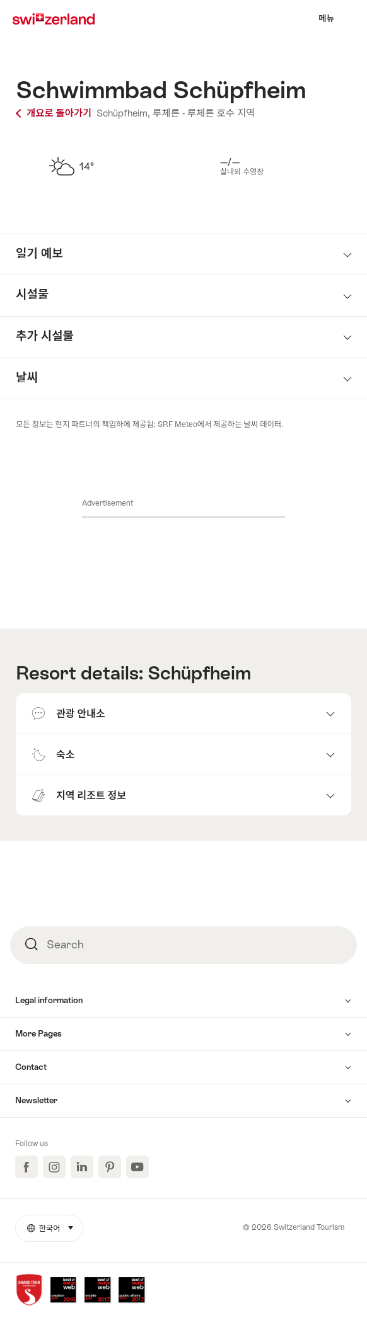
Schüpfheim (199, 673)
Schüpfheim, (123, 113)
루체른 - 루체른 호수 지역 (204, 113)
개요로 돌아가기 (55, 113)
